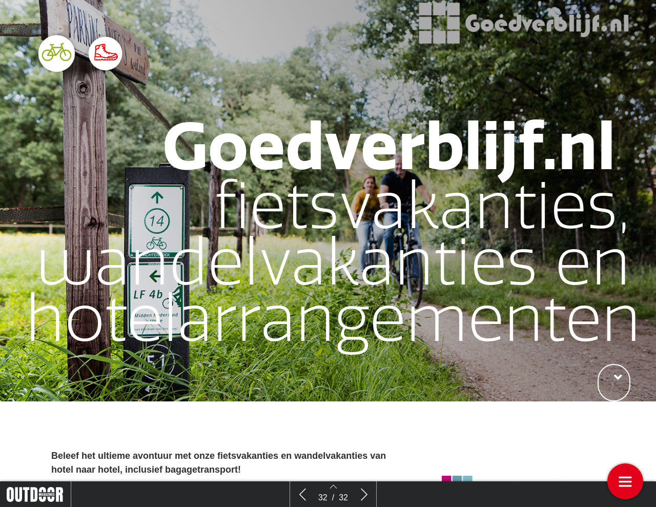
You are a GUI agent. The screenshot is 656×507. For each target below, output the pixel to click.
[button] (614, 382)
